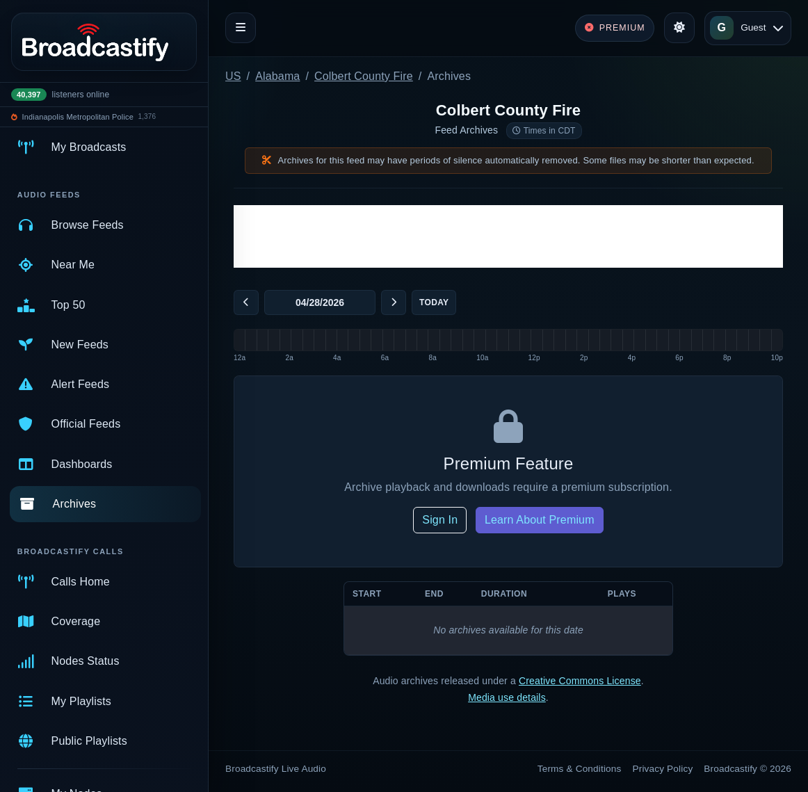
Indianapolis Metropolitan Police (78, 117)
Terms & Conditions (580, 768)
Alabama (277, 76)
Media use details (507, 697)
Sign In (440, 520)
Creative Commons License (580, 680)
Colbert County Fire (363, 76)
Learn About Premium (540, 520)
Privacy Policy (663, 768)
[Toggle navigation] (240, 28)
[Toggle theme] (679, 28)
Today (434, 302)
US (233, 76)
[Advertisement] (508, 236)
